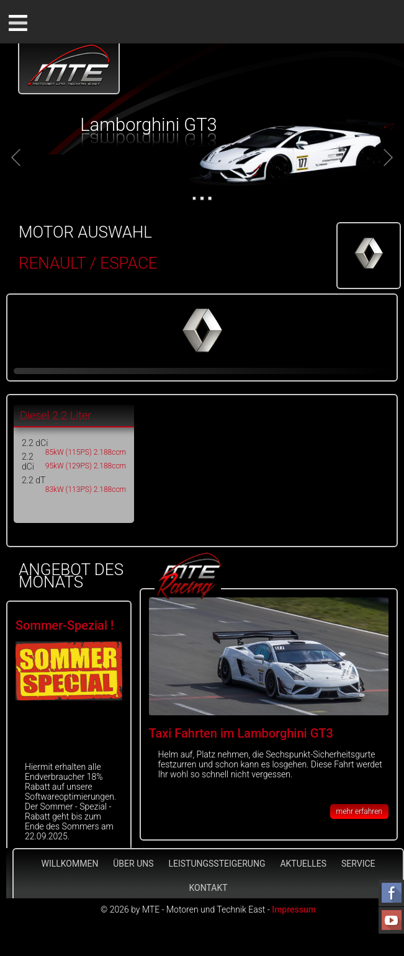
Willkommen (69, 864)
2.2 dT (33, 480)
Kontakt (208, 888)
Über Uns (133, 864)
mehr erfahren (359, 811)
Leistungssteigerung (216, 864)
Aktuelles (303, 864)
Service (358, 864)
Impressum (294, 909)
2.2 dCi (35, 443)
